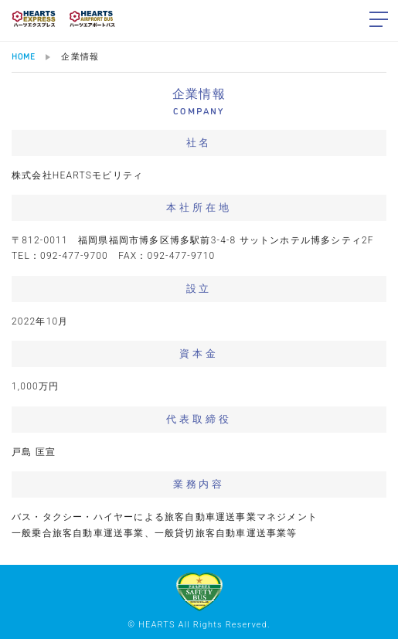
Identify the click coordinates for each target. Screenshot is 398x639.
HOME (23, 56)
